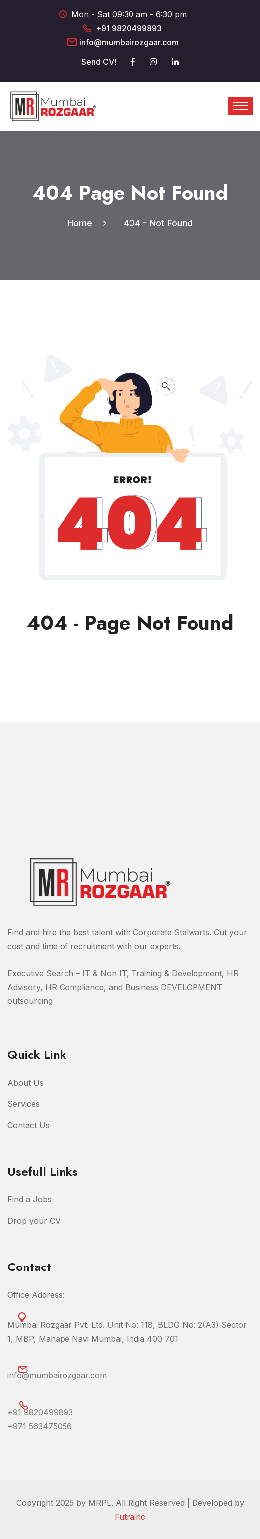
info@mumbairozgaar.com (129, 42)
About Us (25, 1082)
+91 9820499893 (129, 28)
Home (82, 223)
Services (23, 1104)
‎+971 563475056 (39, 1426)
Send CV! (98, 62)
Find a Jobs (29, 1199)
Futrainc (130, 1517)
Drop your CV (34, 1221)
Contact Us (28, 1125)
